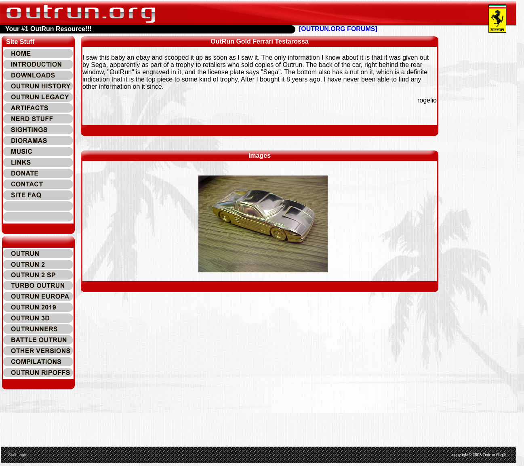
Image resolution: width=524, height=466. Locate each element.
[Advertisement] (485, 157)
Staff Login (17, 455)
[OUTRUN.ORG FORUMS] (338, 28)
